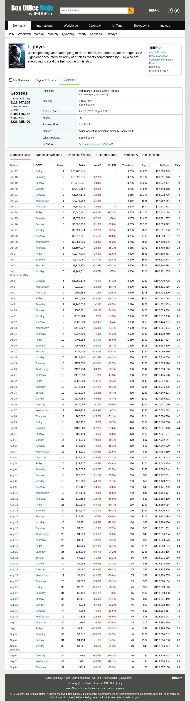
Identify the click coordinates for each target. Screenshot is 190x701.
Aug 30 (14, 610)
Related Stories (106, 155)
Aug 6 (13, 469)
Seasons (96, 34)
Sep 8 (13, 667)
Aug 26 (14, 587)
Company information (161, 59)
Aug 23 (14, 569)
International (44, 25)
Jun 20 (14, 188)
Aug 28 (14, 598)
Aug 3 (13, 451)
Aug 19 (14, 545)
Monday (40, 188)
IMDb (110, 688)
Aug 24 (14, 575)
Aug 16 (14, 528)
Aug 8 (13, 481)
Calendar (95, 25)
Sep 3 (13, 634)
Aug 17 (14, 534)
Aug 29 (14, 604)
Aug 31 (14, 616)
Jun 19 (14, 183)
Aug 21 (14, 557)
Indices (165, 25)
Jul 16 (13, 345)
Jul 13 (13, 327)
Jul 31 (13, 434)
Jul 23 (13, 386)
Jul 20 (13, 369)
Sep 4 (13, 640)
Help (120, 683)
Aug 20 (14, 551)
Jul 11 (13, 316)
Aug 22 (14, 563)
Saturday (41, 177)
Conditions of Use (60, 697)
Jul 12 (13, 322)
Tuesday (40, 194)
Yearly (82, 34)
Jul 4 (13, 271)
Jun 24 (14, 212)
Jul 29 (13, 422)
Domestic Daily (20, 155)
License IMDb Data (104, 683)
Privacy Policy (83, 697)
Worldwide (71, 25)
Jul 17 (13, 351)
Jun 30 (14, 247)
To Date (164, 165)
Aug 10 (14, 492)
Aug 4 (13, 457)
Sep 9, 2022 (102, 111)
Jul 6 (13, 286)
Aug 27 (14, 593)
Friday (39, 171)
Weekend (24, 34)
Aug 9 (13, 487)
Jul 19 (13, 363)
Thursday (41, 206)
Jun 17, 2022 (86, 111)
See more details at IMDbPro (96, 144)
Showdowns (141, 25)
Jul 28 (13, 416)
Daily (11, 34)
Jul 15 (13, 339)
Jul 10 (13, 310)
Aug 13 (14, 510)
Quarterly (68, 34)
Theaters (127, 165)
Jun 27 (14, 230)
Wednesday (42, 200)
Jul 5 (13, 280)
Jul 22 (13, 381)
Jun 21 (14, 194)
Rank (60, 165)
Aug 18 (14, 540)
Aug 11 (14, 498)
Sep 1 (13, 622)
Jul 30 (13, 428)
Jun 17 (14, 171)
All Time (117, 25)
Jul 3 (13, 265)
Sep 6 (13, 655)
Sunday (40, 183)
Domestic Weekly (79, 155)
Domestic (19, 25)
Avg (144, 165)
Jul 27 (13, 410)
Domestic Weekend (49, 155)
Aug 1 (13, 439)
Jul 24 (13, 392)
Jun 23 (14, 206)
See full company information (94, 94)
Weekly (39, 34)
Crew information (158, 56)
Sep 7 (13, 661)
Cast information (158, 52)
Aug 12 (14, 504)
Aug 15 (14, 522)
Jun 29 (14, 241)
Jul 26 (13, 404)
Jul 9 (13, 304)
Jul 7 (13, 292)
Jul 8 (13, 298)
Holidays (111, 34)
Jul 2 (13, 259)
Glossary (72, 683)
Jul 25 (13, 398)
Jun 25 (14, 218)
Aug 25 (14, 581)
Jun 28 (14, 236)
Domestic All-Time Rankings (141, 155)
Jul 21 (13, 375)
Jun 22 (14, 200)
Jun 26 (14, 224)
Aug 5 (13, 463)
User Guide (85, 683)
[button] (159, 71)
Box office (154, 66)
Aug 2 (13, 445)
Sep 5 (13, 646)
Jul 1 (13, 253)
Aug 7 (13, 475)
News (152, 63)
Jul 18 (13, 357)
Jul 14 (13, 333)
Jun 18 (14, 177)
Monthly (53, 34)
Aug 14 (14, 516)
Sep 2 (13, 628)
